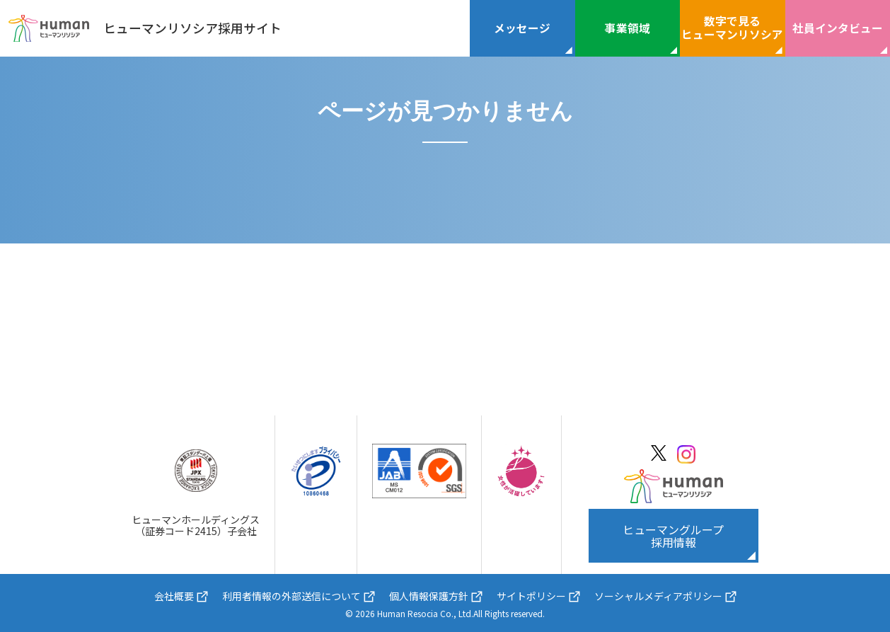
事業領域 (627, 28)
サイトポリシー (531, 596)
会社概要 (174, 596)
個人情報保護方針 (428, 596)
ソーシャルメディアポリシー (658, 596)
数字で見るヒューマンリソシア (732, 27)
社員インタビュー (837, 28)
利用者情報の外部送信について (291, 596)
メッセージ (522, 28)
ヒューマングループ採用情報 (673, 536)
